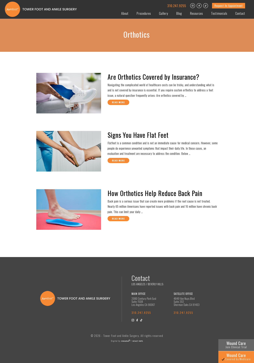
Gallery (163, 13)
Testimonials (219, 13)
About (124, 13)
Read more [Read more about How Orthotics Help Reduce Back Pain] (118, 218)
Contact (240, 13)
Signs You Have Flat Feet (138, 135)
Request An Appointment (228, 6)
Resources (196, 13)
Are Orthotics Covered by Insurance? (153, 77)
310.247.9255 (176, 5)
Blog (179, 13)
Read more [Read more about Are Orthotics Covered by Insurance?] (118, 102)
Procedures (144, 13)
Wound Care (236, 344)
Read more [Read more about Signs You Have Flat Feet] (118, 160)
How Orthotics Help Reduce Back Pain (155, 193)
